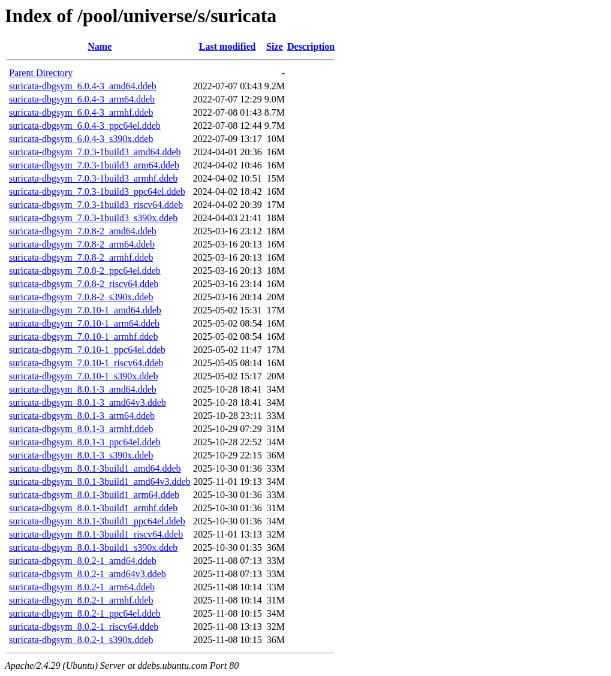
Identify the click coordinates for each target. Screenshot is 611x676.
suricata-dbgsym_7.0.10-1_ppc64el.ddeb (87, 350)
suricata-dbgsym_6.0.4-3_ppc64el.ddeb (85, 125)
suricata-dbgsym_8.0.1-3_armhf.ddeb (81, 429)
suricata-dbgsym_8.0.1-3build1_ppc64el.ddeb (97, 521)
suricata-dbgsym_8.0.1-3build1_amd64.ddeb (95, 468)
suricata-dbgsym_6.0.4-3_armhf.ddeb (81, 112)
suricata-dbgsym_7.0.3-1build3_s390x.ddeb (93, 218)
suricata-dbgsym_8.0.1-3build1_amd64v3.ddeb (100, 481)
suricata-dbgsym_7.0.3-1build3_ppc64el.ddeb (97, 191)
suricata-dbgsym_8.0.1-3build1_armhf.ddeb (93, 508)
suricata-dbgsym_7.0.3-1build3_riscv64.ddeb (96, 205)
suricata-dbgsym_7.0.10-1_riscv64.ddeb (86, 363)
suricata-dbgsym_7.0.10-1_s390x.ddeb (83, 376)
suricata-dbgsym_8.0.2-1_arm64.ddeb (82, 587)
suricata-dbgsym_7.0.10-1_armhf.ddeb (83, 336)
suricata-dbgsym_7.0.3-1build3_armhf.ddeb (93, 178)
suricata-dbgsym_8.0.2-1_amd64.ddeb (82, 561)
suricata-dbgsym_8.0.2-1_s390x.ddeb (81, 640)
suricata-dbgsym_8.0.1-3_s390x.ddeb (81, 455)
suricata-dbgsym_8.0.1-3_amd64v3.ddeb (87, 402)
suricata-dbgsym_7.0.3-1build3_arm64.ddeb (94, 165)
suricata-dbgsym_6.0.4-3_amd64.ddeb (82, 86)
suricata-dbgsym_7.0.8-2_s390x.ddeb (81, 297)
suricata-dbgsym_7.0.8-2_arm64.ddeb (82, 244)
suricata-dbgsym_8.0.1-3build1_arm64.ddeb (94, 495)
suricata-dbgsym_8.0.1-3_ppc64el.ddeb (85, 442)
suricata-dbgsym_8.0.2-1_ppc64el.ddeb (85, 613)
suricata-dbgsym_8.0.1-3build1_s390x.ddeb (93, 547)
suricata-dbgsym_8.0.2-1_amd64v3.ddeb (87, 574)
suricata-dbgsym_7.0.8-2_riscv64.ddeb (83, 284)
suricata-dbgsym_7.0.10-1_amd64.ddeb (85, 310)
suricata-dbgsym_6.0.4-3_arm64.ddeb (82, 99)
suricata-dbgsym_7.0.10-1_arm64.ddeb (84, 323)
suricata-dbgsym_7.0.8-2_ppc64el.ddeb (85, 270)
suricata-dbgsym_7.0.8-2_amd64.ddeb (82, 231)
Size (274, 46)
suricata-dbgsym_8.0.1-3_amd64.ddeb (82, 389)
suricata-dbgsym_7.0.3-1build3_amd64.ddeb (95, 152)
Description (311, 46)
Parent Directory (41, 73)
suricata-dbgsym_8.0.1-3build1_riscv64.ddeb (96, 534)
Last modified (227, 46)
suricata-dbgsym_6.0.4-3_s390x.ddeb (81, 139)
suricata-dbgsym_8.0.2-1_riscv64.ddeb (83, 626)
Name (100, 46)
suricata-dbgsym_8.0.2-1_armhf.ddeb (81, 600)
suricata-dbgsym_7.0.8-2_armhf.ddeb (81, 257)
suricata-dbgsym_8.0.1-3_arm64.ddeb (82, 416)
